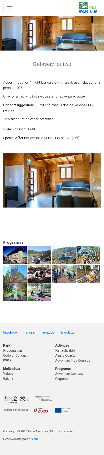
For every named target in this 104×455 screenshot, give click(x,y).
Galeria (8, 379)
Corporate (62, 379)
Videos (8, 374)
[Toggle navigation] (9, 8)
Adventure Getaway (69, 374)
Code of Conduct (15, 355)
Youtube (48, 332)
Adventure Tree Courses (72, 360)
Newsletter (67, 332)
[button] (10, 180)
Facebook (10, 332)
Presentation (12, 350)
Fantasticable (65, 350)
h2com (33, 439)
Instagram (30, 332)
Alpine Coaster (66, 355)
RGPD (7, 360)
